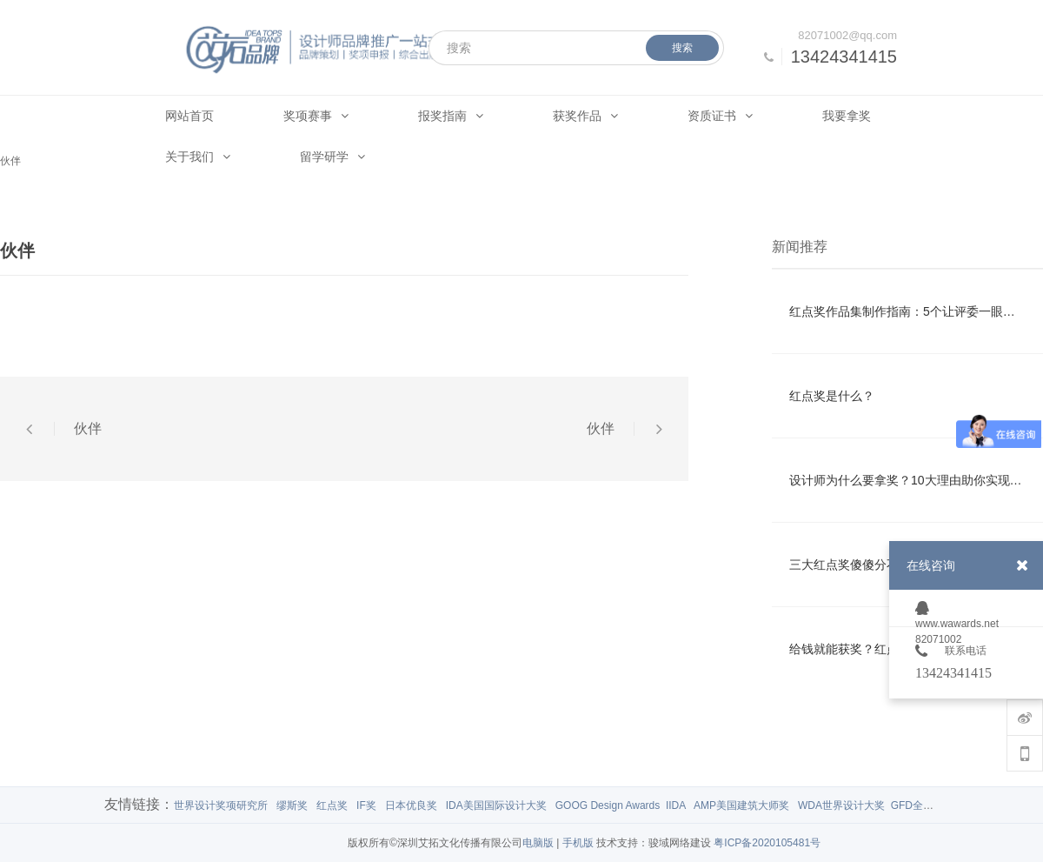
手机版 (578, 843)
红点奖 (332, 805)
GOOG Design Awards (608, 805)
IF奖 (366, 805)
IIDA (676, 805)
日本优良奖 (411, 805)
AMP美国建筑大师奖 (741, 805)
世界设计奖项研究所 (221, 805)
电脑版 (538, 843)
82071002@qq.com (847, 35)
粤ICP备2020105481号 (767, 843)
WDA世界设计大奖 (841, 805)
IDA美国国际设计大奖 (496, 805)
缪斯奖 (292, 805)
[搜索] (576, 47)
